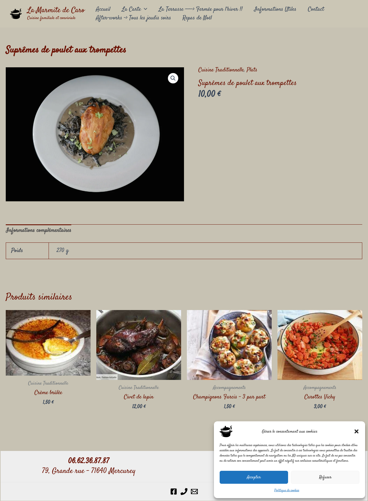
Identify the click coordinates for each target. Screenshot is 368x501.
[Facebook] (173, 491)
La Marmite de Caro (56, 10)
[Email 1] (194, 491)
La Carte (134, 9)
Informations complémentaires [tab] (38, 230)
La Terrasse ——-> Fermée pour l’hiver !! (201, 9)
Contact (316, 9)
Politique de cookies (286, 490)
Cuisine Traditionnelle (221, 70)
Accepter (254, 477)
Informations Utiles (275, 9)
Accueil (103, 9)
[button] (356, 431)
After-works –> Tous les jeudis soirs (133, 18)
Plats (252, 70)
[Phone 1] (184, 491)
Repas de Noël (197, 18)
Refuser (325, 477)
